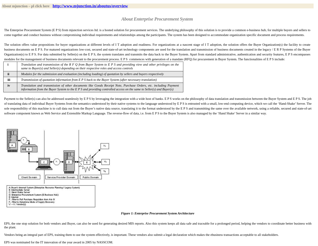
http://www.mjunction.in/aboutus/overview (90, 6)
